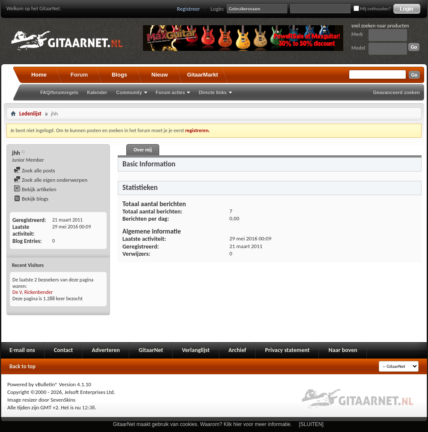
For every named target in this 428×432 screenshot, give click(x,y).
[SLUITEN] (311, 424)
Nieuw (160, 74)
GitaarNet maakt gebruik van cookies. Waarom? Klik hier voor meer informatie (201, 424)
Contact (63, 350)
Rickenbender (38, 292)
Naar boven (342, 350)
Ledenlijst (30, 113)
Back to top (22, 366)
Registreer (188, 9)
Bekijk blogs (31, 198)
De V (17, 292)
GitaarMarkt (202, 74)
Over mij (143, 150)
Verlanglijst (196, 350)
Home (39, 74)
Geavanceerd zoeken (396, 92)
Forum (79, 74)
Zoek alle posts (34, 170)
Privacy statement (287, 350)
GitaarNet (151, 350)
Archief (237, 350)
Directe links (212, 92)
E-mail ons (22, 350)
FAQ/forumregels (59, 92)
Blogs (119, 74)
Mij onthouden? (372, 9)
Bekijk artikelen (35, 189)
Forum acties (170, 92)
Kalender (97, 92)
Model (358, 48)
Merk (357, 34)
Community (129, 92)
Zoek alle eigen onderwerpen (50, 180)
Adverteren (106, 350)
